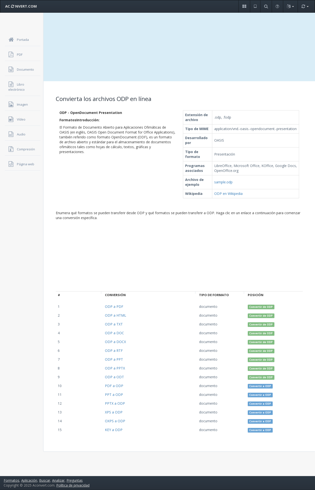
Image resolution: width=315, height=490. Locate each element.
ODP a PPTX (115, 368)
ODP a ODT (114, 377)
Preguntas (75, 480)
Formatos (11, 480)
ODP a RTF (114, 350)
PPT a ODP (114, 394)
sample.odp (223, 182)
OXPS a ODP (115, 421)
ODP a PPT (114, 359)
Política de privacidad (73, 485)
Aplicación (29, 480)
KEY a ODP (114, 429)
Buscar (44, 480)
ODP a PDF (114, 306)
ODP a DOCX (115, 341)
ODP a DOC (114, 333)
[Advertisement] (179, 47)
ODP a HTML (115, 315)
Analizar (58, 480)
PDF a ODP (114, 385)
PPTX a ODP (115, 403)
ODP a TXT (114, 324)
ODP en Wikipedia (228, 193)
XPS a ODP (114, 412)
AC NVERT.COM (21, 6)
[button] (244, 6)
